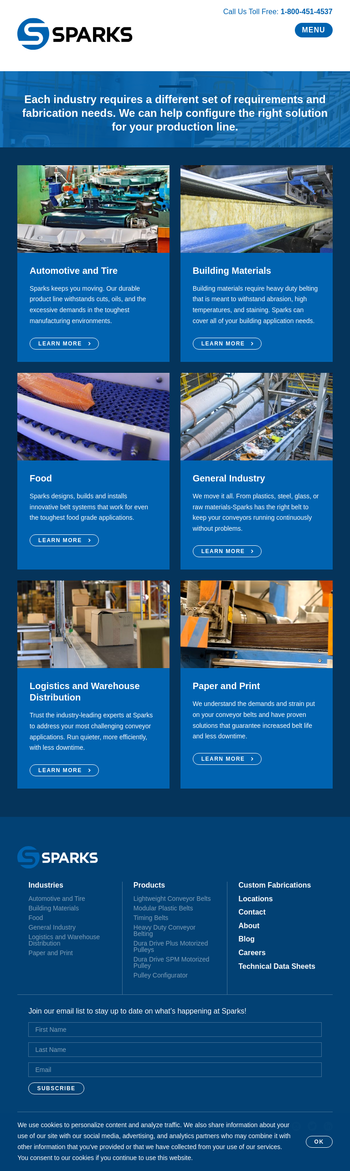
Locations (255, 899)
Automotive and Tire (56, 898)
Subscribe (56, 1088)
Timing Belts (151, 918)
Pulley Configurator (161, 975)
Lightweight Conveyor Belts (172, 898)
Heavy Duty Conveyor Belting (165, 930)
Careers (252, 953)
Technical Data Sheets (276, 966)
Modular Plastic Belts (163, 908)
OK (319, 1142)
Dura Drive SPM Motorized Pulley (172, 962)
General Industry (52, 927)
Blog (246, 939)
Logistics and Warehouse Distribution (64, 940)
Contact (252, 912)
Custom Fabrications (274, 885)
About (248, 926)
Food (35, 918)
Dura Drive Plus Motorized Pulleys (171, 946)
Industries (45, 885)
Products (149, 885)
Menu (313, 30)
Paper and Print (50, 953)
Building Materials (53, 908)
